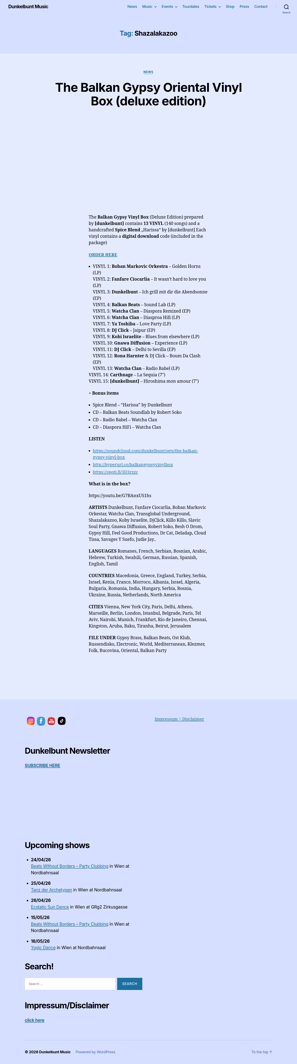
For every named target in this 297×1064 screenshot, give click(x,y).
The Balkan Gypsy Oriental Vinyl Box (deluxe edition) (148, 93)
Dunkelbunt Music (28, 6)
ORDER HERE (103, 254)
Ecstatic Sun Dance (50, 907)
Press (244, 6)
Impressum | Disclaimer (180, 719)
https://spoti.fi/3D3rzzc (116, 472)
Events (167, 6)
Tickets (210, 6)
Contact (261, 6)
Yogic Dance (43, 947)
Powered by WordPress (96, 1052)
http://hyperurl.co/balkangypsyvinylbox (133, 464)
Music (147, 6)
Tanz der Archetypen (52, 889)
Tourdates (190, 6)
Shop (230, 6)
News (132, 6)
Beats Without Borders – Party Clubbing (70, 866)
